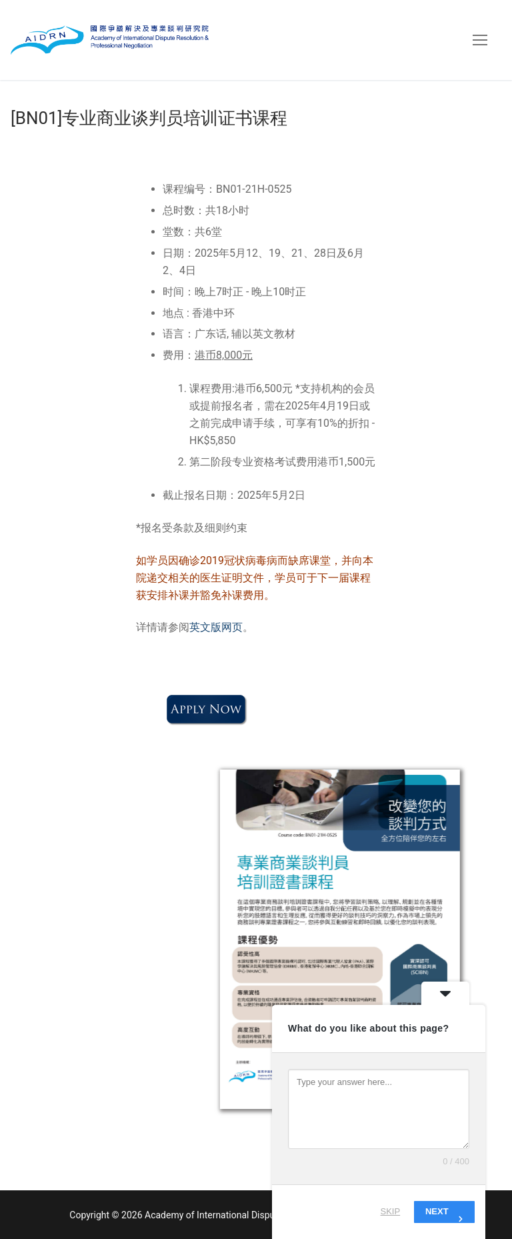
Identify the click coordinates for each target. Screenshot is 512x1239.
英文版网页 (216, 627)
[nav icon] (480, 40)
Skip (391, 1211)
